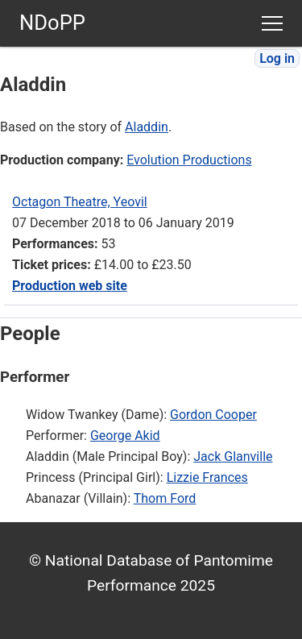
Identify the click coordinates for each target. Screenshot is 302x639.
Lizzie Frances (207, 477)
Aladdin (146, 127)
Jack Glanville (232, 456)
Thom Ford (165, 498)
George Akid (125, 435)
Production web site (69, 285)
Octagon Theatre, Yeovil (79, 202)
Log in (277, 58)
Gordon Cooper (213, 414)
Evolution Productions (188, 160)
